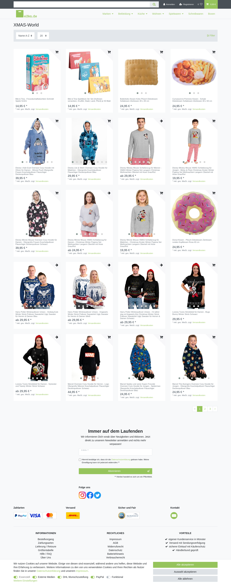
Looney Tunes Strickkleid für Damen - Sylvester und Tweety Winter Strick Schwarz (36, 385)
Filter (211, 35)
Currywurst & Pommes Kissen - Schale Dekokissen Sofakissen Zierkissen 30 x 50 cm (192, 100)
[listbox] (37, 72)
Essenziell (24, 577)
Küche (141, 13)
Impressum (115, 539)
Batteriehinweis (115, 553)
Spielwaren (175, 13)
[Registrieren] (186, 4)
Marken (107, 13)
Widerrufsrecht (115, 546)
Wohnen (156, 13)
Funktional (117, 577)
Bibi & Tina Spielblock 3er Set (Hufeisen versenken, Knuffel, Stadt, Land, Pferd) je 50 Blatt (89, 100)
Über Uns (46, 557)
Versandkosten (42, 109)
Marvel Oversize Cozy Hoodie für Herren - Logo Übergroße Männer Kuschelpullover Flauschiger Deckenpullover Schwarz (88, 386)
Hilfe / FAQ (46, 553)
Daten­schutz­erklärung (48, 571)
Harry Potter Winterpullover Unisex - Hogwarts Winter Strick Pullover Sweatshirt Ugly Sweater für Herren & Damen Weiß (88, 314)
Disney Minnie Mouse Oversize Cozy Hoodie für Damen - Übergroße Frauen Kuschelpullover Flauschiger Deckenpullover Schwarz (36, 242)
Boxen (211, 13)
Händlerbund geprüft (187, 550)
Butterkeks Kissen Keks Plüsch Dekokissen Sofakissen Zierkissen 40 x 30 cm (139, 100)
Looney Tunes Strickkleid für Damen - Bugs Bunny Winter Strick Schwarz (191, 313)
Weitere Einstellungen (25, 580)
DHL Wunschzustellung (75, 577)
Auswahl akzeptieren (185, 571)
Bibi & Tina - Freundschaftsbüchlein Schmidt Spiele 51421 (35, 100)
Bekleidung (124, 13)
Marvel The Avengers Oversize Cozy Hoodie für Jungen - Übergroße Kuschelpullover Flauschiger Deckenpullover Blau (193, 386)
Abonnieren (129, 471)
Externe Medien (46, 577)
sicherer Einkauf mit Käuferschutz (187, 546)
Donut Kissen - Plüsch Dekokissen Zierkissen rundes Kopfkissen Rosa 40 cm (192, 241)
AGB (115, 542)
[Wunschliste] (200, 4)
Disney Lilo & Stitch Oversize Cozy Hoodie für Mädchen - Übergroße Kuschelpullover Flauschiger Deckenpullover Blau (87, 170)
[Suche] (154, 4)
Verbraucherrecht (115, 557)
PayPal (100, 577)
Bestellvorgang (46, 539)
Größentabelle (46, 550)
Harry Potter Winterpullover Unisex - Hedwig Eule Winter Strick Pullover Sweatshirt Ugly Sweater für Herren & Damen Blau (37, 314)
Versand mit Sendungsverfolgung (187, 542)
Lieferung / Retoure (45, 546)
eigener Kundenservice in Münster (187, 539)
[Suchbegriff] (82, 4)
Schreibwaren (195, 13)
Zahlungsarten (46, 542)
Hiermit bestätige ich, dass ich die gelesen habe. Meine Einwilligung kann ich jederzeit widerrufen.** (115, 461)
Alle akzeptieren (185, 564)
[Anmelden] (169, 4)
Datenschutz (115, 550)
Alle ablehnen (185, 578)
